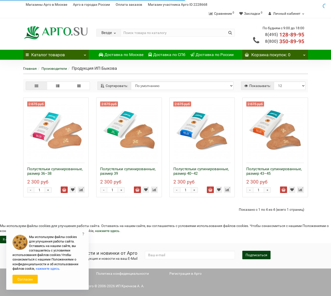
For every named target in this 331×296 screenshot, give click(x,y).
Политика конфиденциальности (122, 274)
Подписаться (256, 255)
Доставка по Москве (121, 54)
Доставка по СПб (166, 54)
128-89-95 (284, 35)
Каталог (56, 53)
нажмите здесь (107, 231)
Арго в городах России (91, 4)
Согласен (25, 279)
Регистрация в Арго (185, 274)
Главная (30, 68)
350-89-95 (284, 41)
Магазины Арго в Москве (46, 4)
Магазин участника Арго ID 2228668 (177, 4)
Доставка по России (212, 54)
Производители (54, 68)
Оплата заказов (129, 4)
